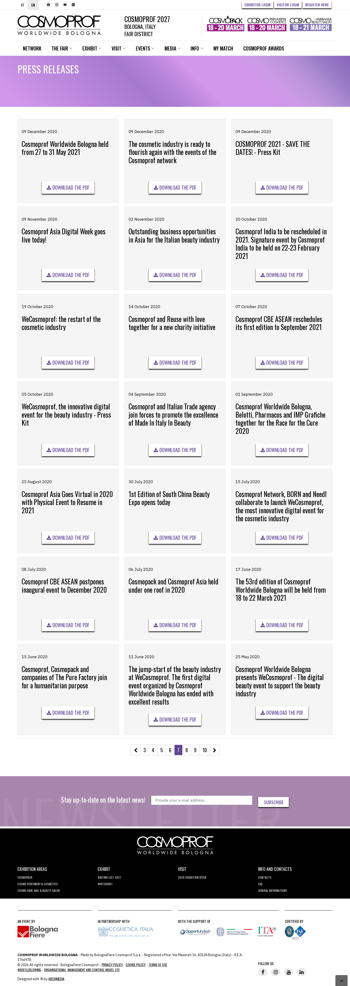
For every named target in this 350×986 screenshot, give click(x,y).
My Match (226, 49)
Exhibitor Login (258, 4)
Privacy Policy (112, 965)
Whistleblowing (29, 970)
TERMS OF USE (158, 965)
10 (204, 751)
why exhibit (105, 885)
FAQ (260, 885)
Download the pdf (68, 189)
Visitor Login (288, 4)
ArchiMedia (56, 979)
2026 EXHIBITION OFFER (192, 878)
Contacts (264, 878)
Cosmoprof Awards (267, 49)
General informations (272, 891)
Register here (317, 4)
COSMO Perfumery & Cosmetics (38, 885)
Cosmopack (25, 878)
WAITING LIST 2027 (109, 878)
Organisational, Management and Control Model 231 (82, 970)
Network (33, 49)
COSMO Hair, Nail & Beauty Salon (39, 891)
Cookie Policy (136, 965)
